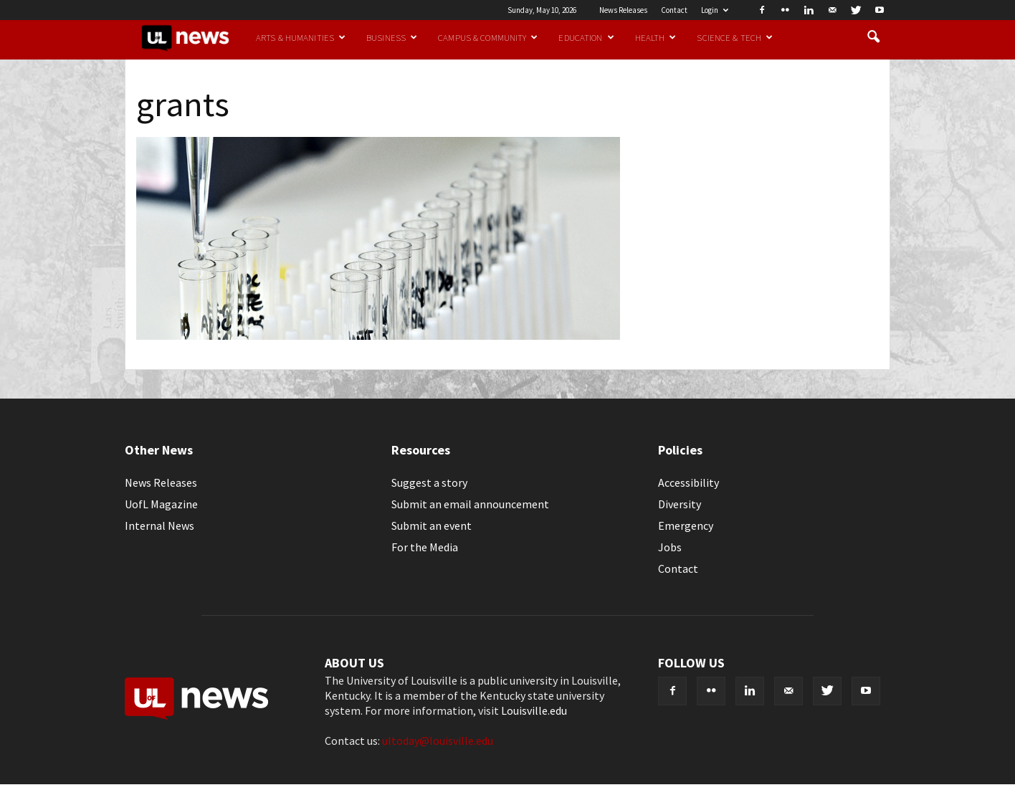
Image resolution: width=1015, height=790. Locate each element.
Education (586, 37)
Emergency (685, 525)
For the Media (424, 547)
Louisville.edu (534, 710)
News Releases (623, 10)
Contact (674, 10)
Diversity (679, 504)
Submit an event (431, 525)
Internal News (159, 525)
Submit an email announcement (470, 504)
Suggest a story (429, 482)
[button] (873, 37)
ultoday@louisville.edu (437, 740)
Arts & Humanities (301, 37)
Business (391, 37)
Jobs (670, 547)
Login (714, 10)
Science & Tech (735, 37)
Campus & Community (488, 37)
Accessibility (688, 482)
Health (656, 37)
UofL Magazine (161, 504)
